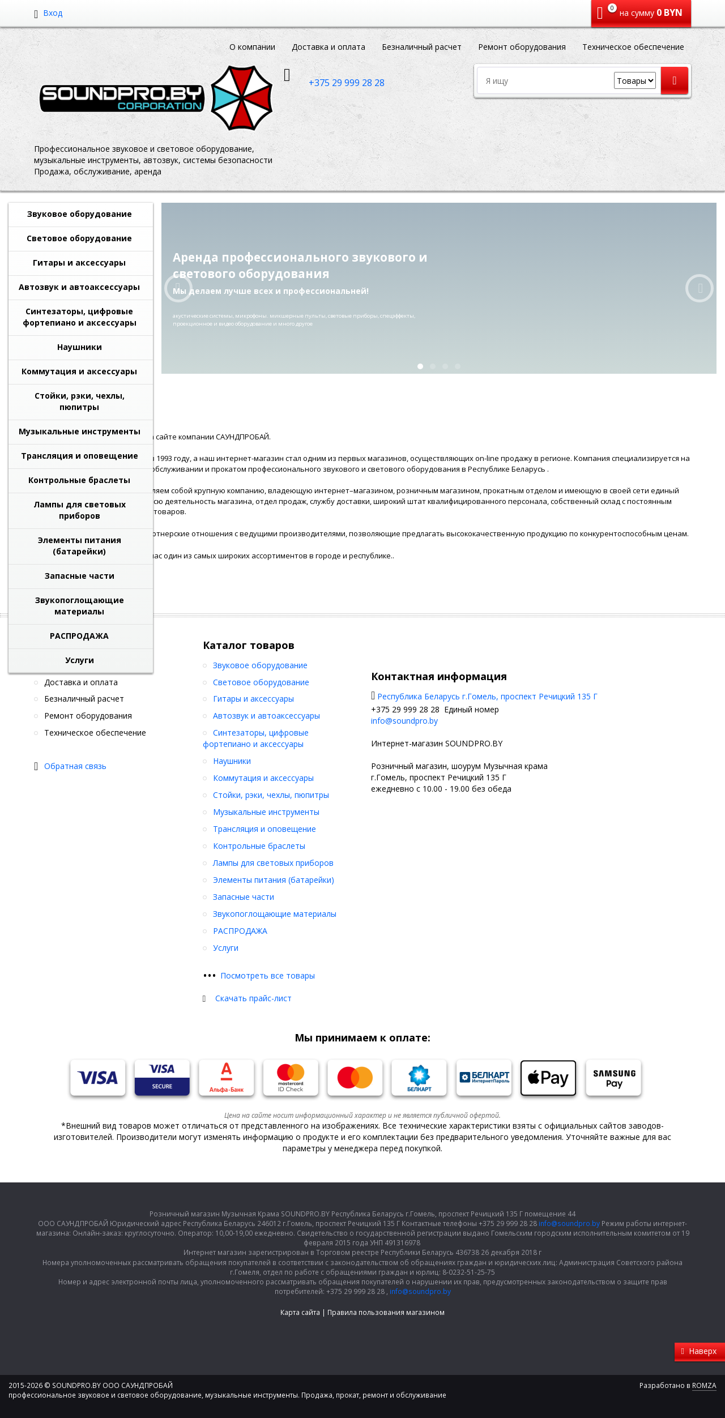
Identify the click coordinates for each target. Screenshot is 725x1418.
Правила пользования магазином (386, 1312)
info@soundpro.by (404, 720)
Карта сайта (300, 1312)
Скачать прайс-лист (253, 998)
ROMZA (704, 1385)
